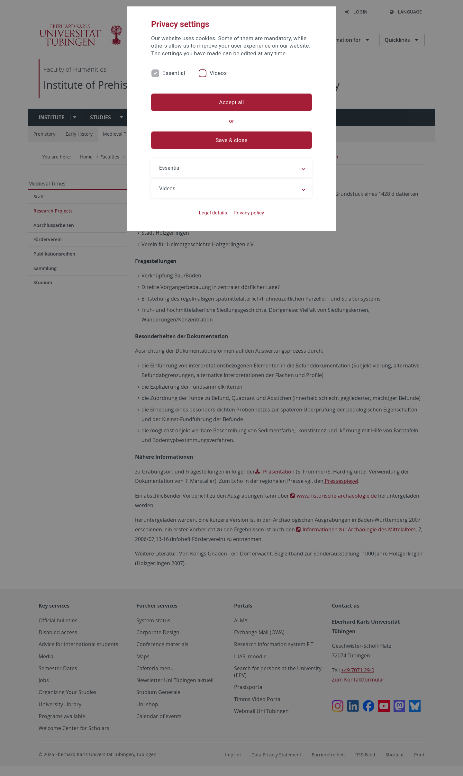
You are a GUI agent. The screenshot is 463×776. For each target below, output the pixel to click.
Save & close (232, 140)
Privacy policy (248, 213)
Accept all (231, 102)
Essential (173, 73)
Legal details (213, 213)
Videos (218, 73)
